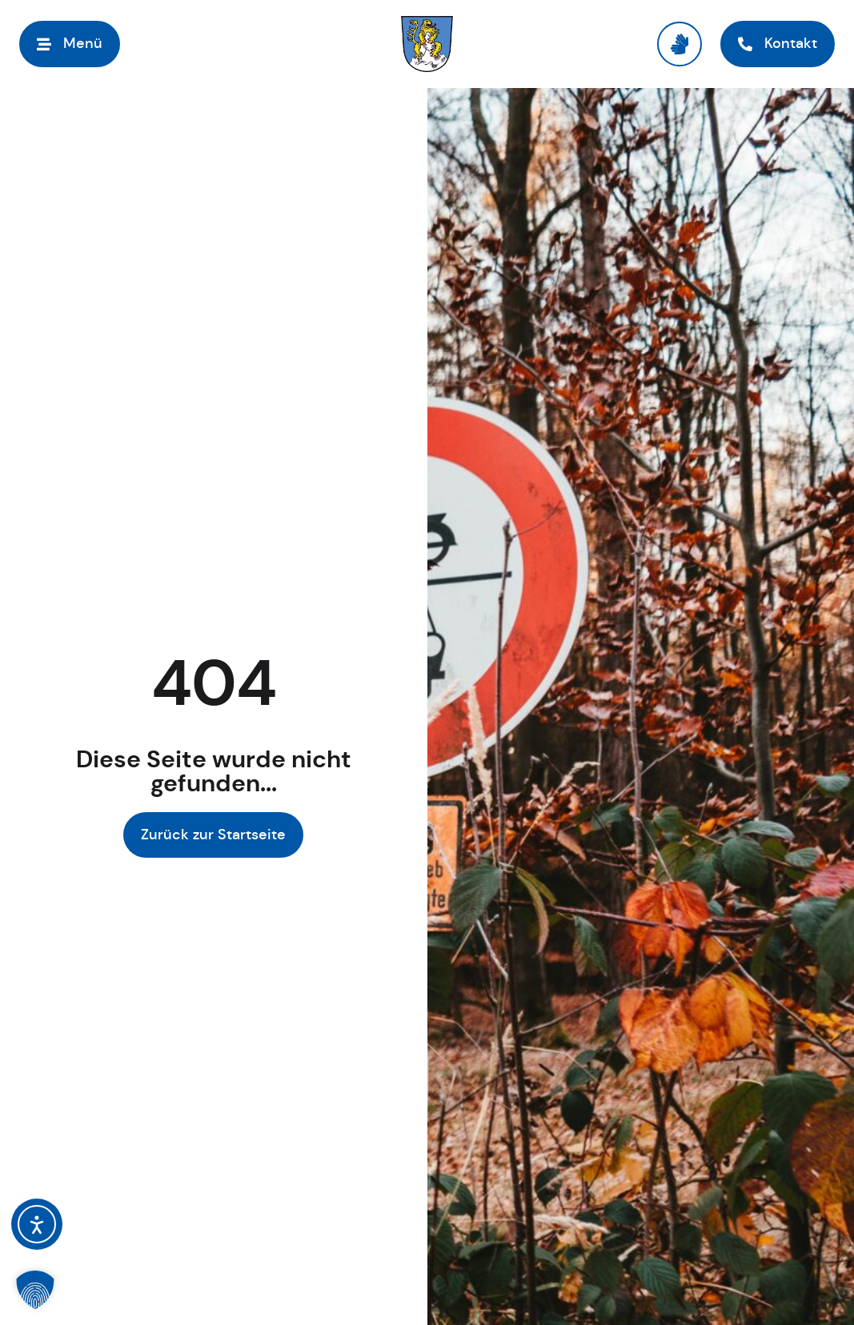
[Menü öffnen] (69, 43)
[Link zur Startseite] (426, 44)
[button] (35, 1290)
